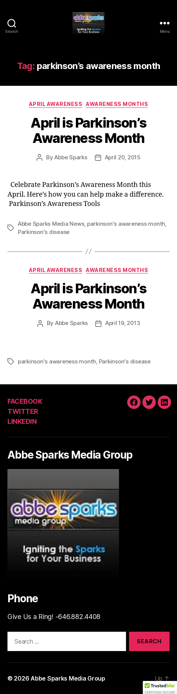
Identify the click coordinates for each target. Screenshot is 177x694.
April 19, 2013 (122, 322)
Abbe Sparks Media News (51, 223)
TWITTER (22, 411)
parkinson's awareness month (126, 223)
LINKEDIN (21, 421)
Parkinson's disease (44, 231)
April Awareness (56, 104)
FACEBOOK (24, 401)
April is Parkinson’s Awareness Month (88, 130)
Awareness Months (117, 104)
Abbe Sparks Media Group (67, 678)
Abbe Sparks (70, 157)
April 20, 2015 (123, 157)
